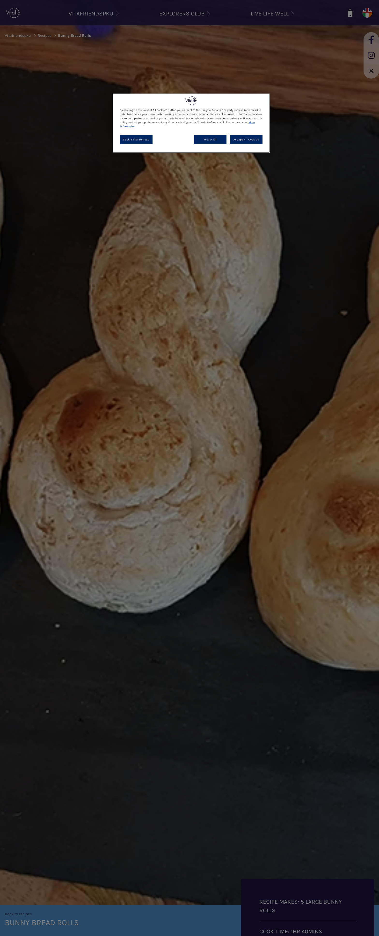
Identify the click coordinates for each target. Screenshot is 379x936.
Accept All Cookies (246, 139)
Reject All (210, 139)
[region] (191, 123)
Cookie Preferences (136, 139)
